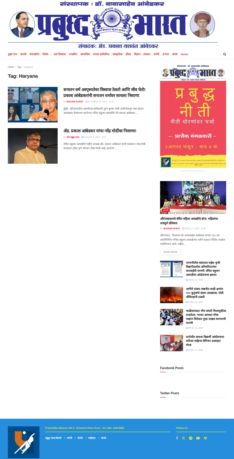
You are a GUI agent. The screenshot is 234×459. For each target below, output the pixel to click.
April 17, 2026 (190, 228)
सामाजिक (85, 54)
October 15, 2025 (96, 101)
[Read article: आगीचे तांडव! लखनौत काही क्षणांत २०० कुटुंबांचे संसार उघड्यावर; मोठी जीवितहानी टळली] (171, 295)
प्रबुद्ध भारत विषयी (53, 438)
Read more (172, 251)
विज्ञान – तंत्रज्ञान (142, 54)
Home (184, 54)
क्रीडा (128, 54)
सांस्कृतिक (118, 54)
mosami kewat (75, 101)
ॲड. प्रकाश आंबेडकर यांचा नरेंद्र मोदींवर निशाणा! (99, 131)
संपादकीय (34, 54)
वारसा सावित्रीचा (101, 54)
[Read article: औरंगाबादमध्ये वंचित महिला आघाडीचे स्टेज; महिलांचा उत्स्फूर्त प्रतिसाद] (193, 197)
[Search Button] (224, 54)
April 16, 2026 (194, 280)
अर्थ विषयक (60, 54)
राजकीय (73, 54)
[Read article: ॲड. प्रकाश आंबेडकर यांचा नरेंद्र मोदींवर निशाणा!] (33, 146)
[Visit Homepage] (113, 24)
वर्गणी (156, 54)
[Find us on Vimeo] (205, 438)
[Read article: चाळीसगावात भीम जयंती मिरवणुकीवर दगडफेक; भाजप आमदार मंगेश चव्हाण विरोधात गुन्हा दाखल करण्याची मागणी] (171, 317)
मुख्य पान (12, 54)
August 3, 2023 (90, 137)
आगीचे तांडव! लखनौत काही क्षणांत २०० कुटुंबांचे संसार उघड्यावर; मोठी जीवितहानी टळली (204, 293)
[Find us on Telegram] (190, 438)
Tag (19, 67)
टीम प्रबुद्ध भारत (73, 137)
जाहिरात (91, 438)
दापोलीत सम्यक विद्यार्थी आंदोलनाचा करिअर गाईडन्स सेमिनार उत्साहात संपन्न (205, 340)
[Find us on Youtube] (198, 438)
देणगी (80, 438)
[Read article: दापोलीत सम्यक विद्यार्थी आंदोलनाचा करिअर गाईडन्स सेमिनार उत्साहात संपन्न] (171, 343)
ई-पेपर (166, 54)
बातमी (23, 54)
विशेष (45, 54)
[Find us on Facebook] (177, 438)
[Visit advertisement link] (193, 116)
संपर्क (175, 54)
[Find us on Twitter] (183, 438)
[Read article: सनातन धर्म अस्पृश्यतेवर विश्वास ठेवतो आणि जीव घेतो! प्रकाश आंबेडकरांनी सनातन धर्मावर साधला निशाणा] (33, 104)
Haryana (28, 67)
